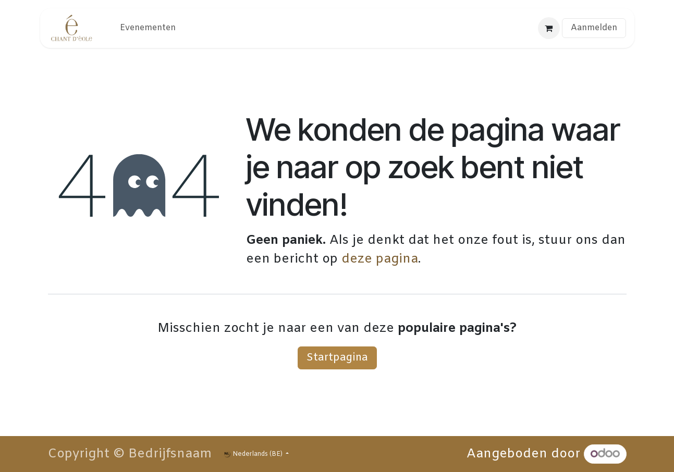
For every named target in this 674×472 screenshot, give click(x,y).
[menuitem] (147, 28)
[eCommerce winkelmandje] (549, 28)
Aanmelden (594, 27)
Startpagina (337, 358)
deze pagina (379, 259)
